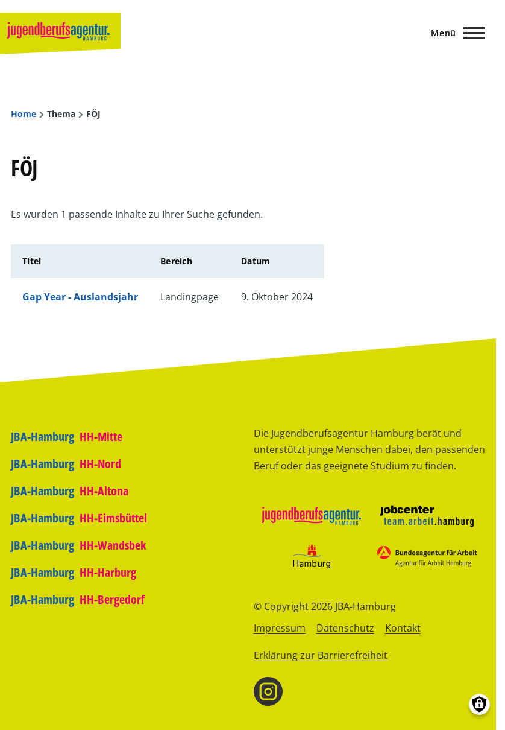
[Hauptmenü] (454, 32)
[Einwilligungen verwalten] (479, 704)
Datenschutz (345, 628)
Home (23, 114)
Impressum (280, 628)
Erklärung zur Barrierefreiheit (320, 655)
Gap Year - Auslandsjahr (80, 296)
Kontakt (403, 628)
